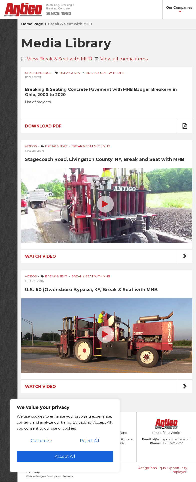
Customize (41, 440)
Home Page (32, 24)
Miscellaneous (38, 73)
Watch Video (40, 256)
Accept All (65, 456)
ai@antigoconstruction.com (171, 439)
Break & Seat (71, 73)
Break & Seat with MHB (70, 24)
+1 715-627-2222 (172, 443)
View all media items (121, 59)
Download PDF (43, 126)
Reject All (89, 440)
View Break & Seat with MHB (56, 59)
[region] (65, 435)
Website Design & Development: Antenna (49, 476)
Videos (31, 146)
